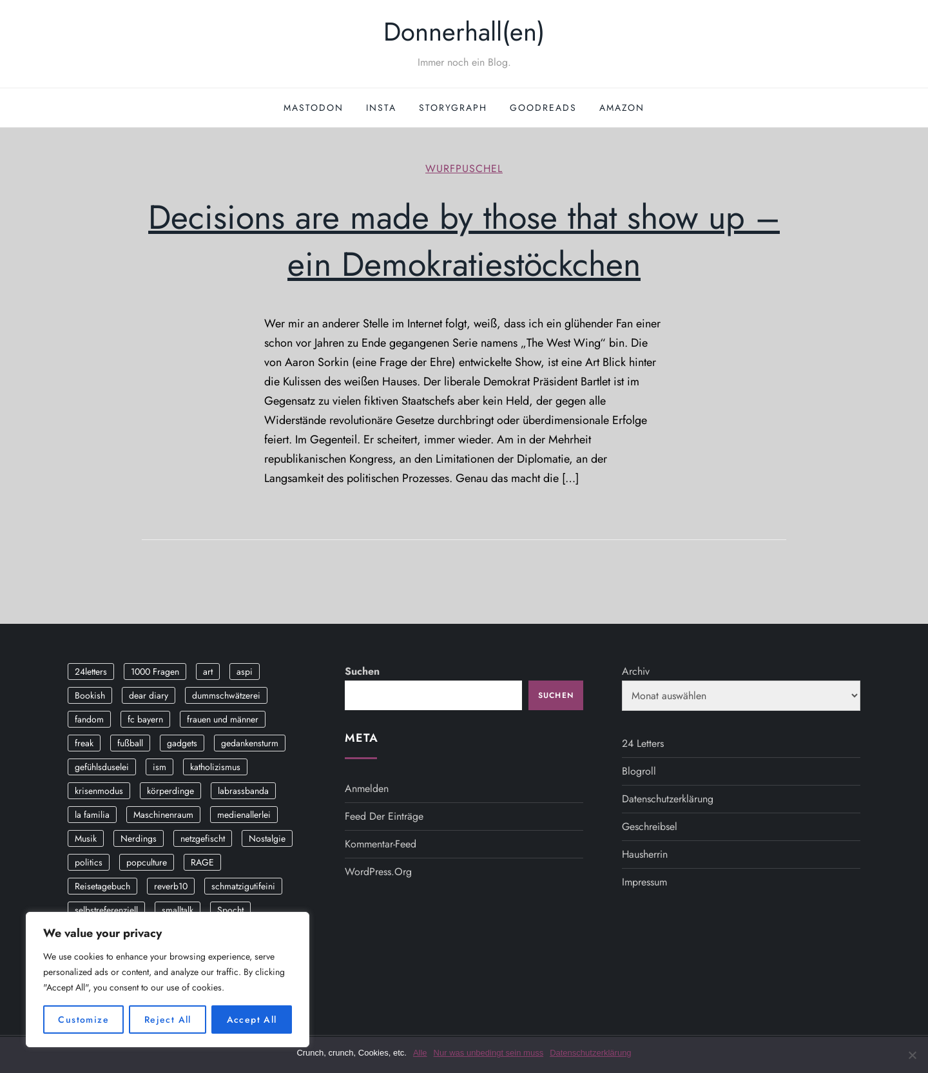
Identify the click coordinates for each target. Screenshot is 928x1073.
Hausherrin (645, 854)
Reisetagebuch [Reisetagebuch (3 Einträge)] (102, 886)
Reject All (167, 1019)
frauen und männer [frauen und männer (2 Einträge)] (222, 719)
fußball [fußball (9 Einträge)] (130, 743)
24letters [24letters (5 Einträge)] (91, 671)
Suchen (362, 671)
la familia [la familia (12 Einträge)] (92, 814)
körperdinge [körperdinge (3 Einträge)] (170, 790)
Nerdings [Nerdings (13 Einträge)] (139, 838)
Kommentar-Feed (380, 843)
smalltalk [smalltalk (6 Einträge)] (177, 910)
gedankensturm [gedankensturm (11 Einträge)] (249, 743)
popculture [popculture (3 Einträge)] (146, 862)
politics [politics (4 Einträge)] (88, 862)
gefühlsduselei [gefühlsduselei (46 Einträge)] (102, 766)
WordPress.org (378, 871)
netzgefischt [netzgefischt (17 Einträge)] (202, 838)
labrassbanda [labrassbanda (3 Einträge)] (243, 790)
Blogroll (639, 771)
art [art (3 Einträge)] (208, 671)
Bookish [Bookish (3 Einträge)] (90, 695)
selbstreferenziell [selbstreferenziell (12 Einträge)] (106, 910)
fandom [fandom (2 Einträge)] (89, 719)
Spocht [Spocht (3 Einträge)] (230, 910)
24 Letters (643, 743)
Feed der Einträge (384, 816)
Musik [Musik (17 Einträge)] (86, 838)
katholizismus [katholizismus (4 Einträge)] (215, 766)
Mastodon (313, 107)
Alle (420, 1053)
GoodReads (543, 107)
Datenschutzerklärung (667, 798)
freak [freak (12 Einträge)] (84, 743)
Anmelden (367, 788)
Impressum (644, 882)
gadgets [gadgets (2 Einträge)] (182, 743)
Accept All (252, 1019)
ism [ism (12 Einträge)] (159, 766)
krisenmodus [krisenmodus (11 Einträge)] (99, 790)
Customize (83, 1019)
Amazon (621, 107)
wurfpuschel (464, 169)
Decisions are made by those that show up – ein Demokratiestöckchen (464, 241)
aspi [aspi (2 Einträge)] (245, 671)
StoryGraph (453, 107)
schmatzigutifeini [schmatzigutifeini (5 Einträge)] (243, 886)
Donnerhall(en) (464, 31)
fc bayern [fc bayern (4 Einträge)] (145, 719)
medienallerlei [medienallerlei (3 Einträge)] (244, 814)
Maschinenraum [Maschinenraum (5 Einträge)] (163, 814)
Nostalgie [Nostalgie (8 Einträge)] (267, 838)
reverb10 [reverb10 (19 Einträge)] (171, 886)
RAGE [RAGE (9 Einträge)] (202, 862)
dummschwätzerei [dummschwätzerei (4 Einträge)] (226, 695)
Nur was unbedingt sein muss (489, 1053)
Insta (381, 107)
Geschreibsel (649, 826)
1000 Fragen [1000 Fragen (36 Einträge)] (155, 671)
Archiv (636, 671)
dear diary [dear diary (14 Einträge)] (148, 695)
